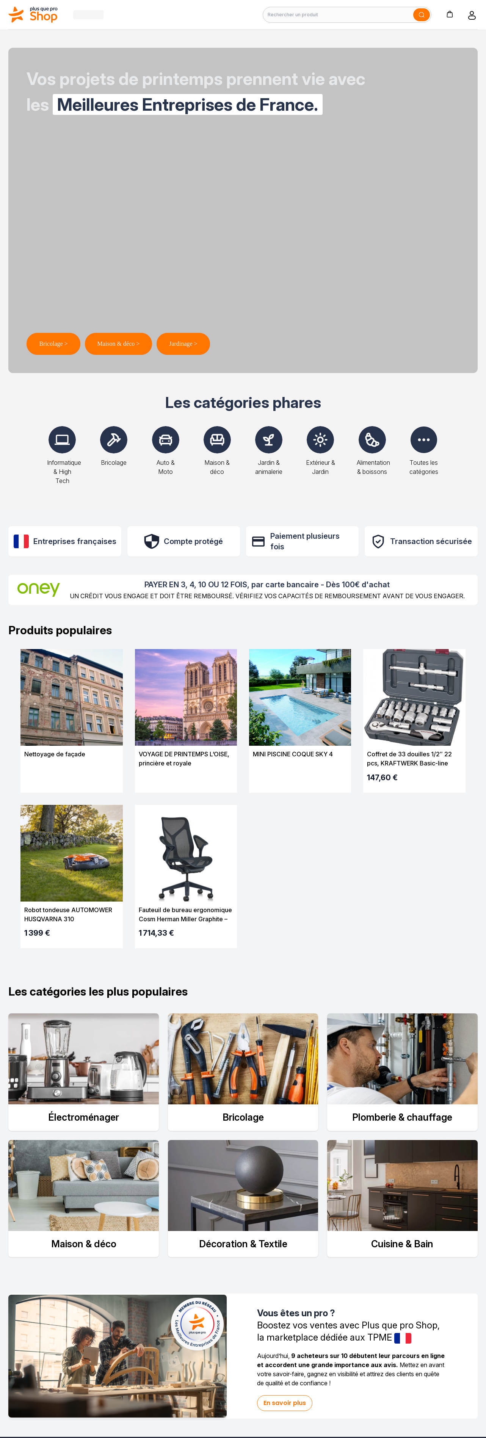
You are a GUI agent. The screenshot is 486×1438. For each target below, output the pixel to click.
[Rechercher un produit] (347, 15)
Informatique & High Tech (64, 461)
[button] (449, 14)
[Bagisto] (33, 14)
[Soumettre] (421, 14)
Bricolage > (53, 343)
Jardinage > (183, 343)
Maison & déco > (118, 343)
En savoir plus (284, 1403)
